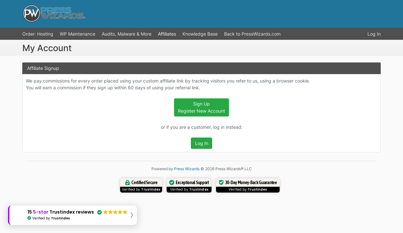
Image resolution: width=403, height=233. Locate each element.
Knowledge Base (200, 34)
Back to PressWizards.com (252, 34)
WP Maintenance (77, 34)
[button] (72, 215)
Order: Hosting (37, 34)
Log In (374, 34)
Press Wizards (187, 168)
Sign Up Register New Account (201, 107)
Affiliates (167, 34)
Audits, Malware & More (126, 34)
